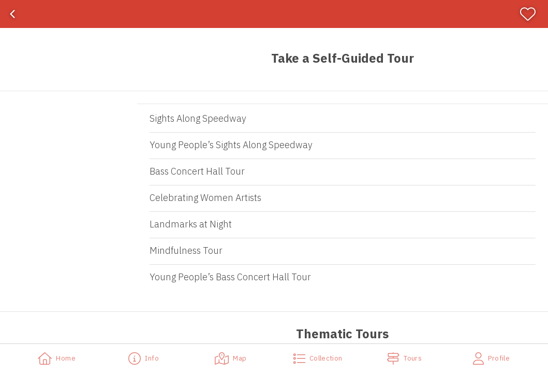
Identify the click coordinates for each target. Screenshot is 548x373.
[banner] (274, 14)
